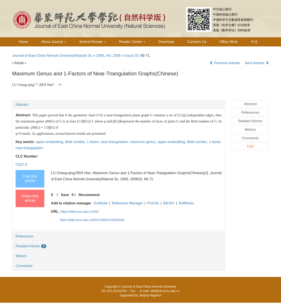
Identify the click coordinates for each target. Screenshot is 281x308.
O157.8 (21, 164)
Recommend (89, 195)
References (25, 236)
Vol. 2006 (113, 55)
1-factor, (93, 142)
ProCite (153, 203)
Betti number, (76, 142)
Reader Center (132, 42)
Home (23, 42)
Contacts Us (196, 42)
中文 (254, 42)
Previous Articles (225, 63)
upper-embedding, (50, 142)
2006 (100, 55)
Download (166, 42)
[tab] (118, 105)
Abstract (22, 104)
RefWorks (186, 203)
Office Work (229, 42)
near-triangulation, (115, 142)
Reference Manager (127, 203)
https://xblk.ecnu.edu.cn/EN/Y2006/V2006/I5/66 (92, 220)
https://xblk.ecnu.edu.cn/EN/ (79, 211)
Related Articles (31, 246)
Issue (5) (132, 55)
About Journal (53, 42)
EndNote (101, 203)
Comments (24, 266)
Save (65, 195)
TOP (250, 147)
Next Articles (257, 63)
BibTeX (169, 203)
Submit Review (92, 42)
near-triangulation (29, 148)
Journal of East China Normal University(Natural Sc (52, 55)
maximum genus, (144, 142)
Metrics (21, 256)
